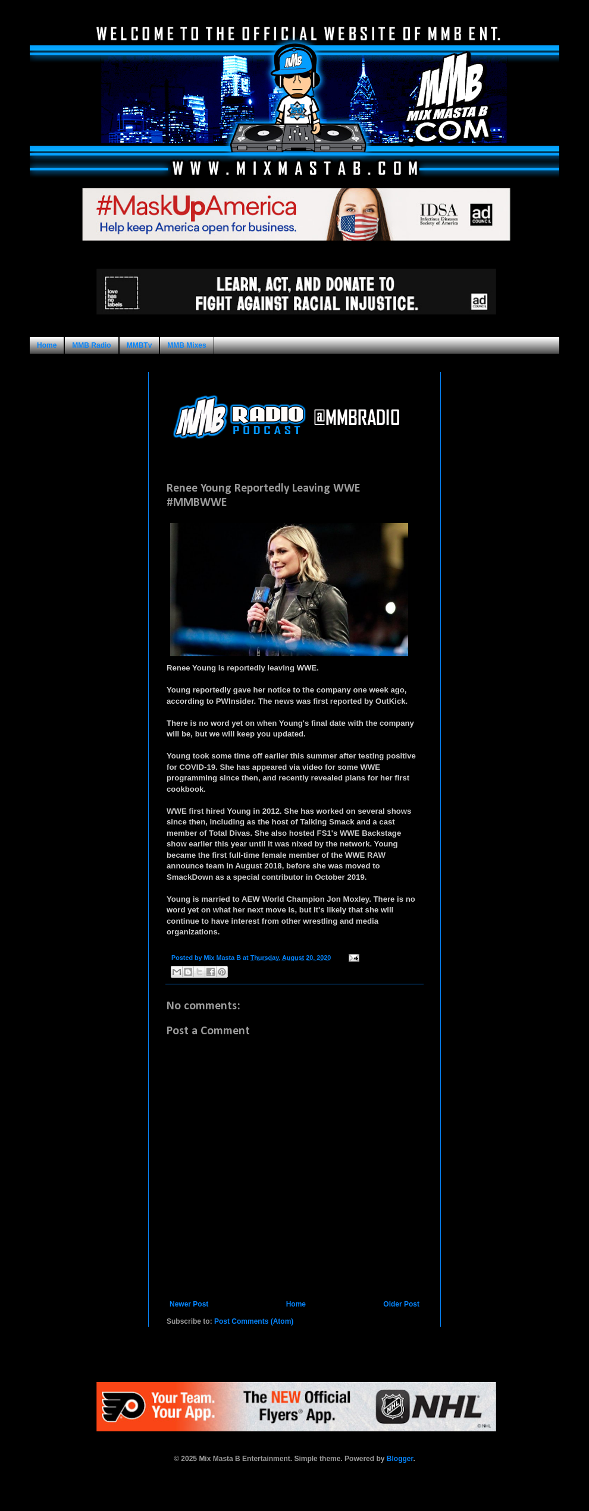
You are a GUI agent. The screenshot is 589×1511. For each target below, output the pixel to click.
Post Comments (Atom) (253, 1321)
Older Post (401, 1304)
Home (47, 345)
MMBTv (139, 345)
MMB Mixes (186, 345)
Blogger (400, 1459)
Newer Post (189, 1304)
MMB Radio (91, 345)
